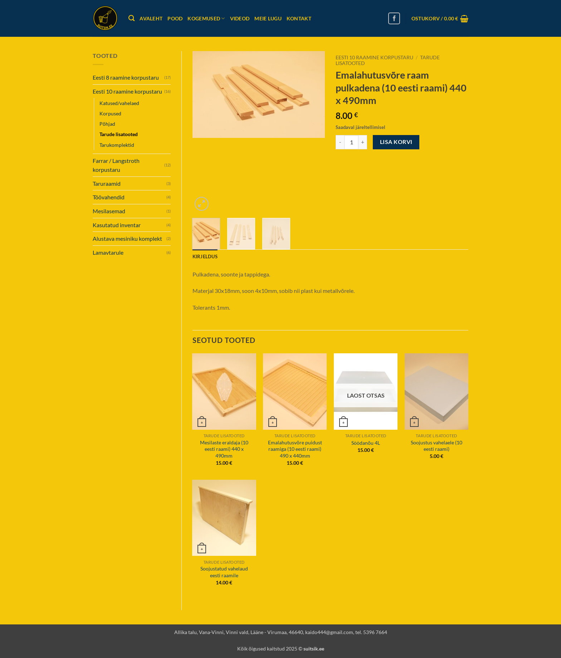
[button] (439, 18)
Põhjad (107, 124)
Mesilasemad (109, 211)
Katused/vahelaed (119, 103)
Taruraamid (107, 183)
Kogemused (206, 18)
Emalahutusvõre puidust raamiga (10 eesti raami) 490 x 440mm (295, 449)
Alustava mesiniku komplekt (127, 238)
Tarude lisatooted (118, 134)
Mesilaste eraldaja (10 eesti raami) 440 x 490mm (224, 449)
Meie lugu (268, 18)
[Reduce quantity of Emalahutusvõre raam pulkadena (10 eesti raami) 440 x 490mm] (340, 142)
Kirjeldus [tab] (205, 256)
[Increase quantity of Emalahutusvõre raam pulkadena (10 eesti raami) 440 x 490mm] (362, 142)
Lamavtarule (108, 252)
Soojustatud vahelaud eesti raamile (224, 571)
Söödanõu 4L (365, 443)
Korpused (110, 113)
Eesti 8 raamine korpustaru (126, 77)
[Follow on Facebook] (394, 18)
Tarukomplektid (116, 145)
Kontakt (299, 18)
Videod (240, 18)
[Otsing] (131, 18)
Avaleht (151, 18)
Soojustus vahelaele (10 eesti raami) (436, 445)
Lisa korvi (396, 142)
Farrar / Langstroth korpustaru (116, 165)
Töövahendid (109, 197)
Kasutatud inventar (117, 224)
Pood (174, 18)
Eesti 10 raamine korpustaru (127, 91)
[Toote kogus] (351, 142)
